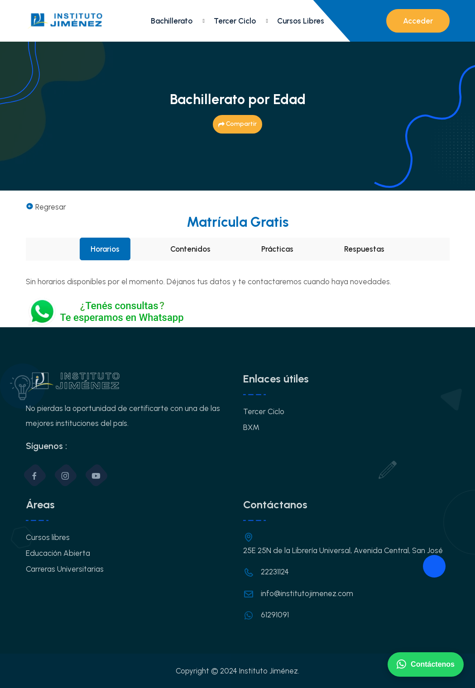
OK (238, 490)
